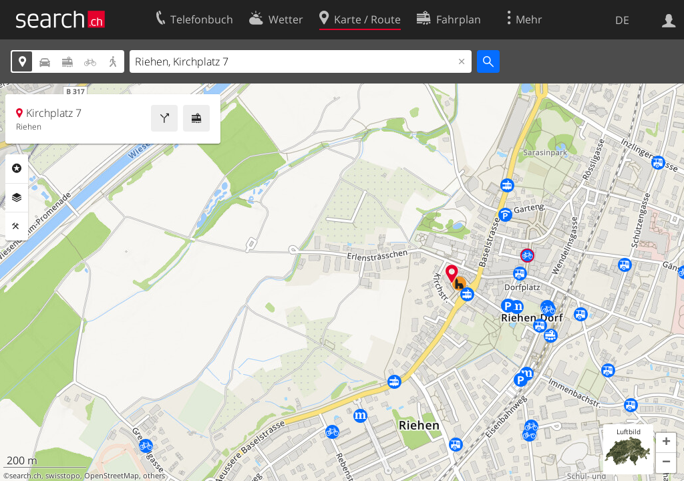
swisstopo (62, 475)
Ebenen (16, 198)
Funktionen (16, 226)
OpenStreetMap (111, 475)
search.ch (25, 475)
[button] (666, 443)
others (154, 475)
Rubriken (16, 168)
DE (622, 20)
